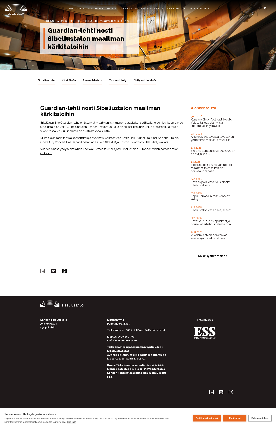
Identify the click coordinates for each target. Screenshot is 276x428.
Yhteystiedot (199, 8)
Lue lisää (71, 422)
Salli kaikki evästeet (206, 418)
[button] (259, 8)
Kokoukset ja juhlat (102, 8)
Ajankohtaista (92, 80)
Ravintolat (128, 8)
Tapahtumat (75, 8)
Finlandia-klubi (152, 8)
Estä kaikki (234, 418)
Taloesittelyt (118, 80)
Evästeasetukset (259, 418)
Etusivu (49, 20)
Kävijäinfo (69, 80)
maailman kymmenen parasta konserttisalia (124, 122)
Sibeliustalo (176, 8)
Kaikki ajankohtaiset (212, 255)
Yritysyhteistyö (145, 80)
